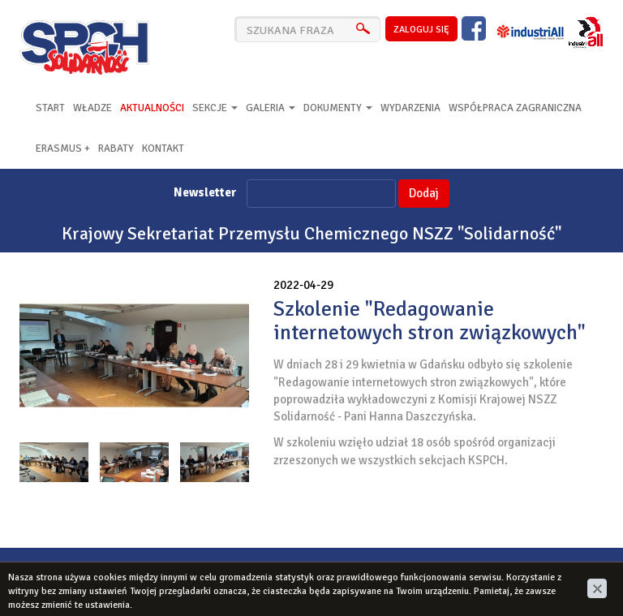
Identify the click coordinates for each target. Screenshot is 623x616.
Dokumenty (337, 107)
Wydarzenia (410, 107)
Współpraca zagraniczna (515, 107)
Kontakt (163, 148)
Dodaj (424, 193)
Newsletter (205, 192)
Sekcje (215, 107)
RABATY (116, 148)
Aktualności (152, 107)
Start (50, 107)
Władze (92, 107)
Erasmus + (63, 148)
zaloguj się (421, 30)
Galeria (270, 107)
